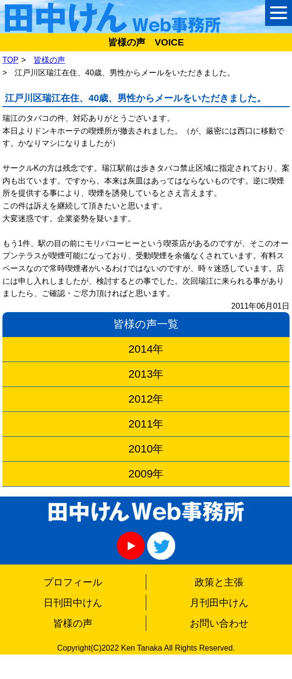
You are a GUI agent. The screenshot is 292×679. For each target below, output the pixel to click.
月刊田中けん (219, 602)
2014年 (146, 349)
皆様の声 (49, 60)
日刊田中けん (73, 602)
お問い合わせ (219, 623)
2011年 (146, 424)
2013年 (146, 374)
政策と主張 (219, 582)
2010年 (146, 449)
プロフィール (73, 582)
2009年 (146, 474)
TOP (10, 60)
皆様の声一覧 (146, 324)
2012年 (146, 399)
